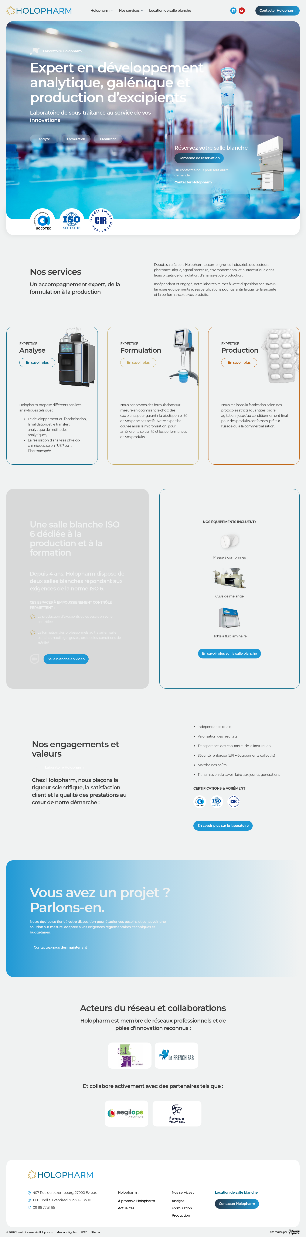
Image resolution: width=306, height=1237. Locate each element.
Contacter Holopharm (193, 182)
